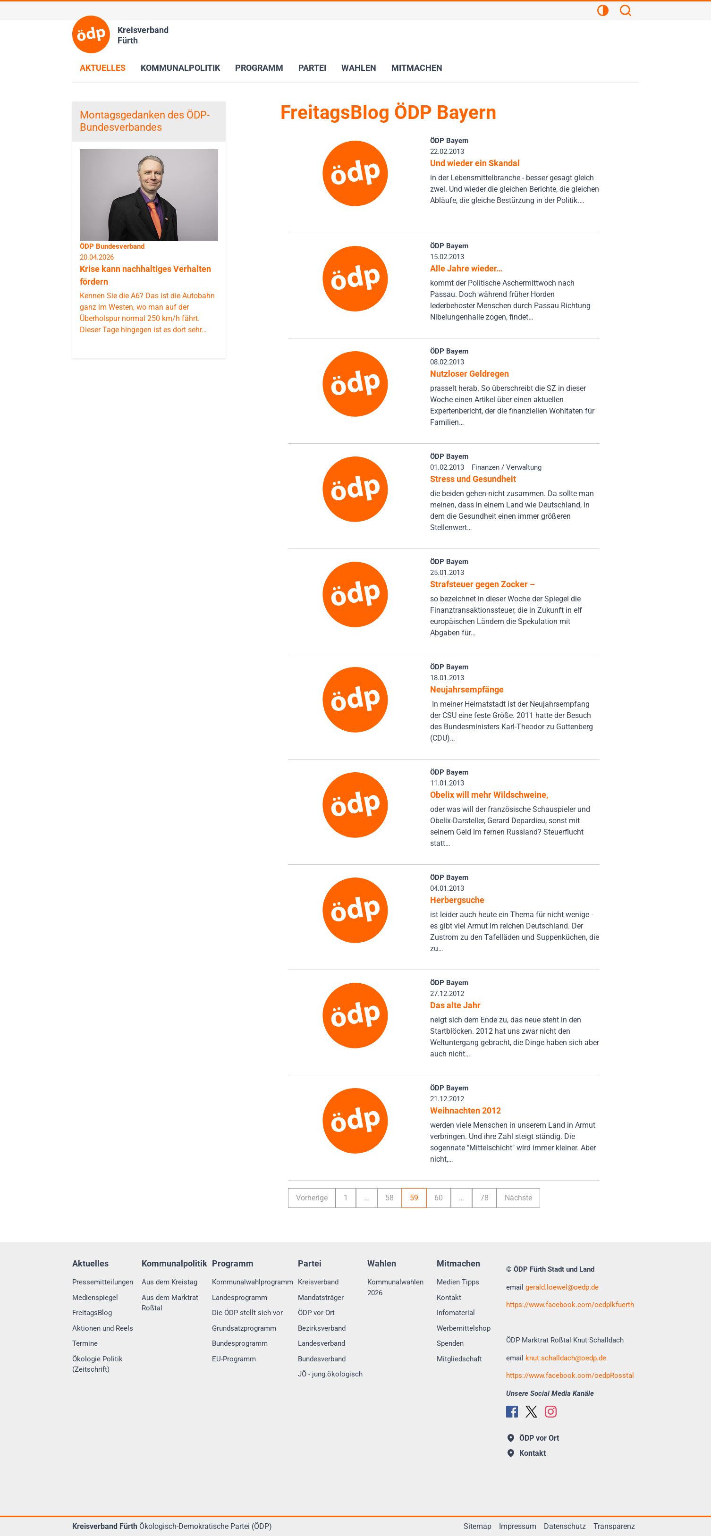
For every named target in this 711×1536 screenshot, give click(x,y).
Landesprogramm (239, 1297)
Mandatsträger (321, 1297)
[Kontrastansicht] (602, 11)
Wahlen (358, 68)
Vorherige (312, 1197)
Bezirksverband (322, 1328)
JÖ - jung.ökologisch (330, 1374)
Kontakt (449, 1297)
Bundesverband (322, 1359)
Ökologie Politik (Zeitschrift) (97, 1364)
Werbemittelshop (464, 1328)
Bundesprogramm (240, 1343)
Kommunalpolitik (180, 68)
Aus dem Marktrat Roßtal (170, 1303)
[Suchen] (625, 11)
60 (438, 1197)
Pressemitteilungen (102, 1282)
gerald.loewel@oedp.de (562, 1287)
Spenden (450, 1343)
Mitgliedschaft (459, 1359)
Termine (85, 1343)
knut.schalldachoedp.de (565, 1358)
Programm (259, 68)
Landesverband (321, 1343)
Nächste (518, 1197)
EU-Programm (234, 1359)
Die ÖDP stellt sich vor (247, 1312)
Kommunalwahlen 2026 (395, 1287)
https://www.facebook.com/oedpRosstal (570, 1375)
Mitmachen (416, 68)
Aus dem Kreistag (169, 1282)
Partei (312, 68)
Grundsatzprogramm (244, 1328)
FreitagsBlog (92, 1312)
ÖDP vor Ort (316, 1312)
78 (484, 1197)
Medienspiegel (95, 1297)
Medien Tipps (458, 1282)
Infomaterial (456, 1312)
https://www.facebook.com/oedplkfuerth (570, 1304)
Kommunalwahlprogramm (252, 1282)
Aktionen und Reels (102, 1328)
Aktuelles (103, 68)
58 (389, 1197)
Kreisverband (318, 1282)
